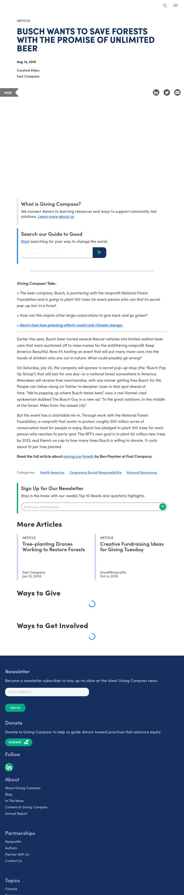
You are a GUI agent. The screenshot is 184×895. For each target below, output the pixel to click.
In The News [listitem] (14, 800)
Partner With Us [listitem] (17, 854)
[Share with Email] (177, 92)
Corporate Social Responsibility (96, 472)
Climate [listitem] (11, 888)
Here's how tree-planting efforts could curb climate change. (72, 325)
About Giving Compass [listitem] (22, 787)
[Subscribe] (162, 506)
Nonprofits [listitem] (13, 841)
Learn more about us (56, 216)
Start (25, 241)
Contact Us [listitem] (13, 860)
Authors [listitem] (11, 847)
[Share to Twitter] (167, 92)
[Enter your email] (94, 506)
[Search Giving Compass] (165, 6)
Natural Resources (142, 472)
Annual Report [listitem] (16, 813)
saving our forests (78, 456)
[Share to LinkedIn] (156, 92)
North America (52, 472)
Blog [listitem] (8, 793)
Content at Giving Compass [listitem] (26, 806)
